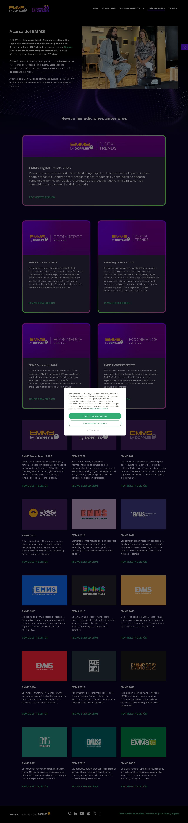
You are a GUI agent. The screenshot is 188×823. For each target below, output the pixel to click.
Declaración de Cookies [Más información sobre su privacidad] (98, 408)
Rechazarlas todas (95, 430)
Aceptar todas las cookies (95, 416)
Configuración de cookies (95, 423)
